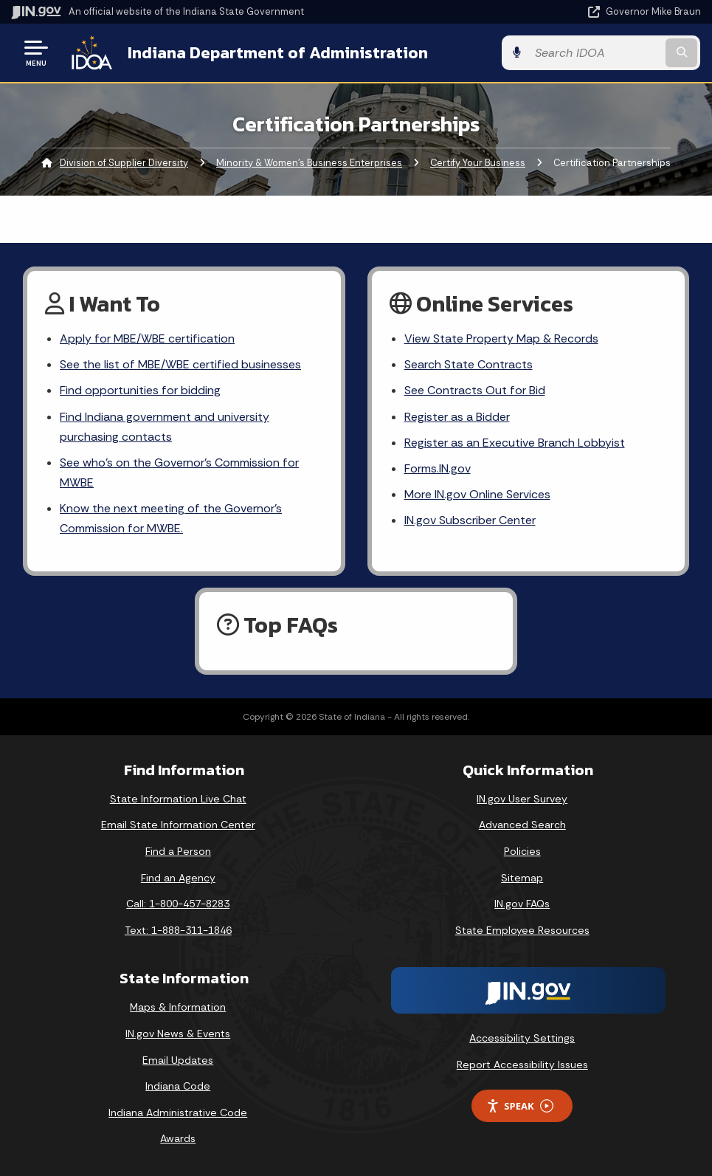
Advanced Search (522, 824)
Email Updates (177, 1060)
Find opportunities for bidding (140, 390)
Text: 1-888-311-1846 (178, 930)
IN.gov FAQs (522, 903)
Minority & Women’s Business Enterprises (309, 163)
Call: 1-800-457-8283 (177, 903)
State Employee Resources (522, 930)
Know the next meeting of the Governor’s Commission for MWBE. (170, 518)
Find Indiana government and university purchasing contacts (164, 426)
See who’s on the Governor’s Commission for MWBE (179, 472)
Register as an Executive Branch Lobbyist (514, 442)
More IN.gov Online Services (477, 494)
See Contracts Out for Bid (474, 390)
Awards (178, 1138)
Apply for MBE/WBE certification (146, 338)
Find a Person (178, 851)
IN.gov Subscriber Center (470, 520)
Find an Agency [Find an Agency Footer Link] (178, 877)
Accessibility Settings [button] (522, 1038)
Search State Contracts (468, 364)
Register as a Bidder (457, 416)
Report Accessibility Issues (522, 1064)
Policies (522, 851)
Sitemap (522, 877)
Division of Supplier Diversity (124, 163)
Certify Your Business (477, 163)
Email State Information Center (178, 824)
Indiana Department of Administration (277, 52)
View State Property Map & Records (501, 338)
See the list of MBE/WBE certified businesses (180, 364)
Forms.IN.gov (437, 468)
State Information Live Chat (178, 798)
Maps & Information (178, 1007)
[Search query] (597, 52)
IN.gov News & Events (177, 1033)
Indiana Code (177, 1086)
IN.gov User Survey (522, 798)
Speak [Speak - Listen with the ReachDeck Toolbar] (519, 1106)
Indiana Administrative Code (177, 1112)
